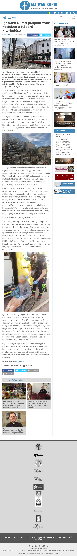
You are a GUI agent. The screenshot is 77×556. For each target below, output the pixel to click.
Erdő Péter (60, 154)
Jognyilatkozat (39, 554)
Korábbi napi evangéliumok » (65, 124)
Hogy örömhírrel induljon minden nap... (63, 118)
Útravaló (68, 154)
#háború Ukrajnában (20, 380)
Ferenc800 (59, 147)
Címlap (7, 537)
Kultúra (38, 539)
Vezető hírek (61, 23)
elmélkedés (68, 149)
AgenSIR (20, 361)
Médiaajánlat (30, 554)
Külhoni (33, 537)
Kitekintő (7, 35)
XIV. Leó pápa (23, 537)
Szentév (59, 134)
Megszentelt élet (54, 537)
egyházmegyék (63, 144)
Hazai (14, 537)
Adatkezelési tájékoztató (52, 554)
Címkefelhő (60, 130)
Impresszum (21, 554)
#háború (6, 380)
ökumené (64, 141)
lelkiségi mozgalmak (63, 152)
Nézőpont (67, 537)
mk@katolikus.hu (56, 550)
